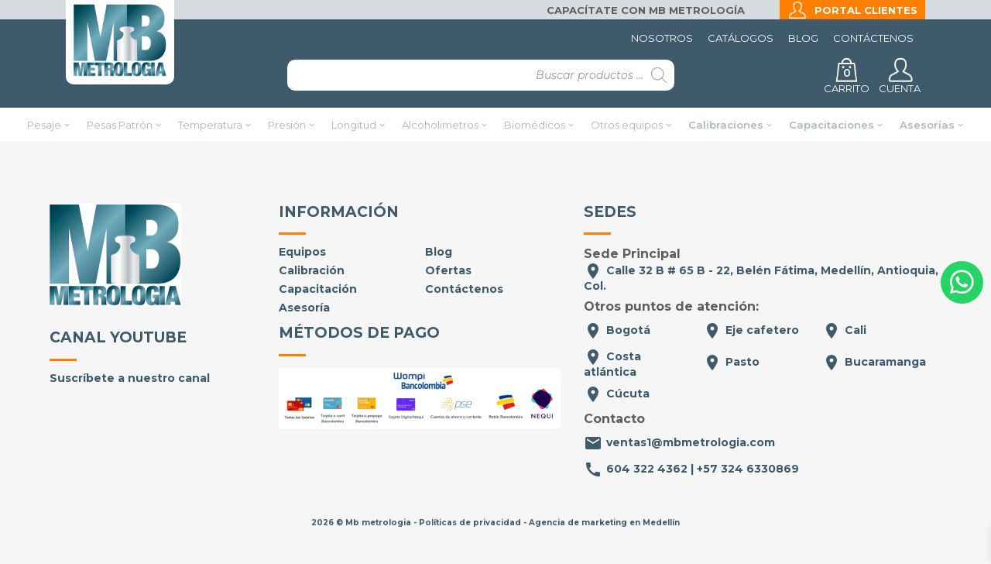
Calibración (312, 270)
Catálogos (740, 38)
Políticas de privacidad (470, 523)
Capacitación (318, 289)
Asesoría (304, 308)
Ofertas (448, 270)
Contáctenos (873, 38)
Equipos (302, 252)
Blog (803, 38)
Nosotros (662, 38)
